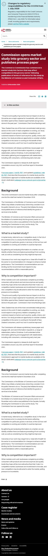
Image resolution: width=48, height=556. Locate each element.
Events (3, 525)
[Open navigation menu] (45, 29)
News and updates (29, 41)
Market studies (6, 511)
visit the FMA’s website (21, 24)
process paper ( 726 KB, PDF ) (13, 173)
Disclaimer (14, 545)
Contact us (5, 493)
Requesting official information (12, 502)
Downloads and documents (10, 514)
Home (3, 41)
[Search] (24, 36)
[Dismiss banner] (45, 3)
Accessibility (22, 545)
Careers (5, 496)
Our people (5, 499)
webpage (17, 180)
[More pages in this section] (24, 105)
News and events (13, 41)
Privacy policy (5, 545)
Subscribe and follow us (9, 528)
